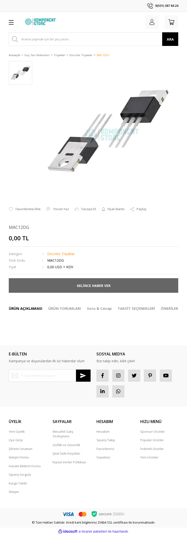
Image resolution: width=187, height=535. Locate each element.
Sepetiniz (103, 457)
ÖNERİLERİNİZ (173, 308)
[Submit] (83, 376)
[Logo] (40, 22)
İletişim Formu (19, 457)
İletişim (14, 492)
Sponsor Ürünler (152, 431)
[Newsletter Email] (50, 376)
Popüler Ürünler (152, 440)
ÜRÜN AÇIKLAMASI (25, 308)
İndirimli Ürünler (152, 449)
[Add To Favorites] (25, 209)
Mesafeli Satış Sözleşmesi (63, 434)
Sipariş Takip (105, 440)
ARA (170, 39)
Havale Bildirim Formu (25, 466)
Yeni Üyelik (17, 431)
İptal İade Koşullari (66, 453)
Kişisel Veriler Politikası (69, 462)
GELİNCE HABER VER (94, 285)
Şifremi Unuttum (20, 449)
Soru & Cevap (99, 308)
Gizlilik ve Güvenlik (66, 445)
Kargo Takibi (18, 483)
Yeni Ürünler (149, 457)
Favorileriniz (105, 449)
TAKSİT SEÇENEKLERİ (136, 308)
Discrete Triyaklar (61, 253)
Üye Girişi (16, 440)
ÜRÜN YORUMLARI (64, 308)
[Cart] (171, 22)
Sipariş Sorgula (20, 474)
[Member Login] (152, 22)
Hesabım (103, 431)
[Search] (93, 39)
